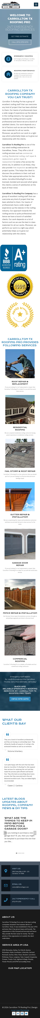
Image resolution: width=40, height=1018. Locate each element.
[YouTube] (26, 1013)
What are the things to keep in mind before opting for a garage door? (18, 823)
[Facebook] (14, 1013)
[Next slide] (34, 833)
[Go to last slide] (5, 833)
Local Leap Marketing (20, 1010)
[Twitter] (18, 1013)
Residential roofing (17, 156)
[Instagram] (22, 1013)
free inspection (19, 167)
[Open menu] (36, 4)
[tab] (16, 853)
